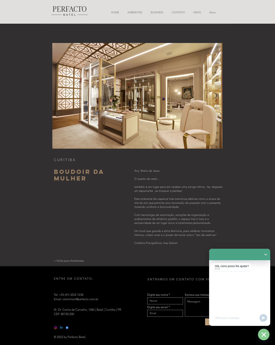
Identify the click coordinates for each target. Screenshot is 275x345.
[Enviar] (214, 321)
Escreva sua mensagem (199, 294)
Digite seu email (157, 307)
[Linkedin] (61, 327)
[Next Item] (216, 96)
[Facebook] (67, 327)
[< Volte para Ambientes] (69, 260)
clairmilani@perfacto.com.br (80, 299)
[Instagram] (55, 327)
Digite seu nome (157, 294)
